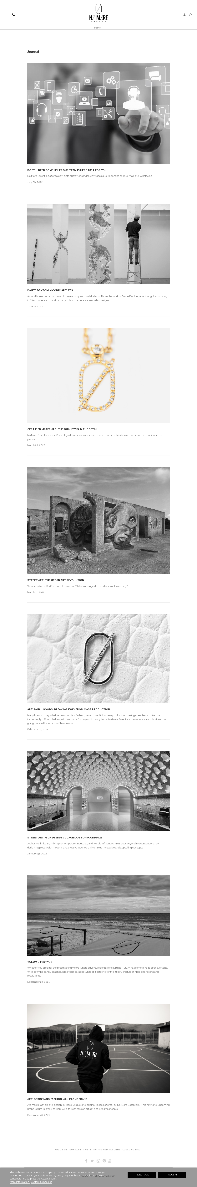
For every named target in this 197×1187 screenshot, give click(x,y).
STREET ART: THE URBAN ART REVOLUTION (55, 580)
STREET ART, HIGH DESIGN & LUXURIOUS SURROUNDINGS (64, 837)
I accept (172, 1174)
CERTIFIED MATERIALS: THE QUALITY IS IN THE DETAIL (62, 429)
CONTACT (75, 1150)
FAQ (85, 1150)
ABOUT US (61, 1150)
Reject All (142, 1174)
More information (20, 1181)
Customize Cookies (41, 1181)
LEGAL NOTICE (131, 1150)
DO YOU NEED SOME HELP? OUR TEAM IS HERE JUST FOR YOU (67, 170)
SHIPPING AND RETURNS (105, 1150)
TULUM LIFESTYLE (39, 961)
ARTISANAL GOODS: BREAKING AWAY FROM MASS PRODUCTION (68, 709)
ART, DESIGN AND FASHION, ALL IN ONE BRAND (57, 1099)
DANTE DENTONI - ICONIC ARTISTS (50, 290)
